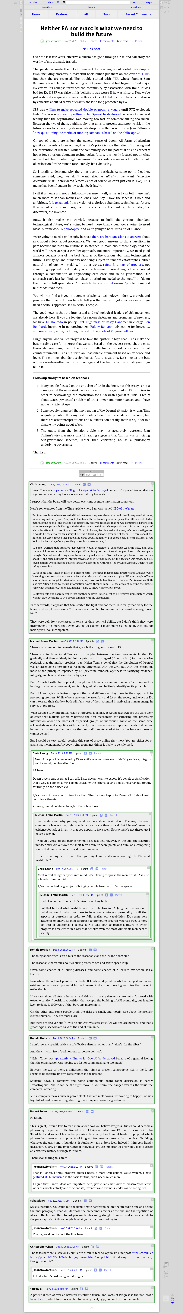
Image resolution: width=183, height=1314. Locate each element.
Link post (93, 49)
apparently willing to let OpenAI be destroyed (89, 114)
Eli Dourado (54, 322)
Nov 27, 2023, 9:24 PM (71, 1228)
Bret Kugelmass (89, 322)
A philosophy (70, 229)
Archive (33, 2)
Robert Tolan (38, 1111)
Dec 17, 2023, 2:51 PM (77, 815)
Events (91, 7)
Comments (138, 14)
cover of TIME (139, 74)
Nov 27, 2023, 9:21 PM (71, 1166)
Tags (107, 14)
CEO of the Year (123, 508)
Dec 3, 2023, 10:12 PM (64, 949)
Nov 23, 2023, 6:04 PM (61, 1111)
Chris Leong (37, 484)
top (82, 474)
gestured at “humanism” (48, 1177)
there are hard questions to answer (116, 237)
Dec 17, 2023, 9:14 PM (67, 869)
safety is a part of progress (123, 264)
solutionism (114, 283)
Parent (97, 753)
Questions (47, 7)
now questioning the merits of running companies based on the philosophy (86, 133)
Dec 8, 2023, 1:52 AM (58, 484)
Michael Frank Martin (44, 641)
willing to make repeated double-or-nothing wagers (83, 109)
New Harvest (38, 1299)
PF (138, 41)
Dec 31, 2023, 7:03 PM (71, 1270)
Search (134, 2)
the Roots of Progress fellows (113, 331)
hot (101, 474)
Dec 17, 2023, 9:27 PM (82, 895)
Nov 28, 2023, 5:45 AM (56, 1288)
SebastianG (37, 1200)
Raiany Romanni (102, 326)
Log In (149, 2)
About (51, 2)
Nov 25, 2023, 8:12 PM (72, 641)
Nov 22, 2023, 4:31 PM (59, 1200)
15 (107, 41)
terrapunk (62, 202)
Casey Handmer (117, 322)
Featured (62, 14)
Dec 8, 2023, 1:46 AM (61, 753)
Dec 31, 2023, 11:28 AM (67, 1246)
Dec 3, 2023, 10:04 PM (64, 1038)
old (95, 474)
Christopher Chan (41, 1247)
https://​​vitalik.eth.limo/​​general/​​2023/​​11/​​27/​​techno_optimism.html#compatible (91, 1255)
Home (36, 14)
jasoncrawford (53, 41)
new (88, 474)
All (86, 14)
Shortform (135, 7)
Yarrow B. (36, 1289)
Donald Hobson (40, 950)
